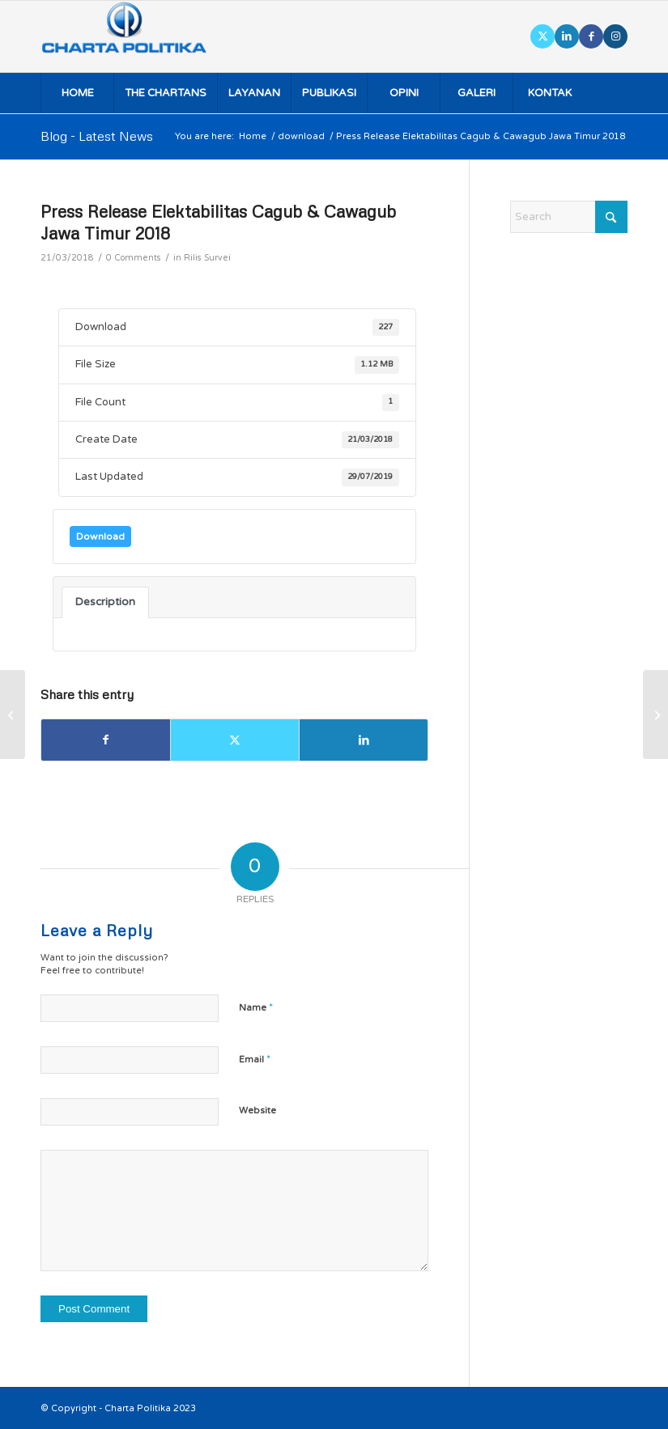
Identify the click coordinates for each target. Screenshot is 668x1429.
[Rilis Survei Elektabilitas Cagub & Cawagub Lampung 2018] (12, 714)
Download (100, 536)
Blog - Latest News (96, 136)
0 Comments (133, 257)
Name (256, 1007)
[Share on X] (235, 740)
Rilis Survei (207, 257)
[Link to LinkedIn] (567, 36)
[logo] (146, 36)
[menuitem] (76, 93)
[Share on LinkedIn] (364, 740)
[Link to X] (542, 36)
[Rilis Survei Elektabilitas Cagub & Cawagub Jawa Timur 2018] (655, 714)
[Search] (569, 217)
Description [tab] (105, 602)
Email (254, 1059)
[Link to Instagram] (615, 36)
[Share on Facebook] (105, 740)
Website (257, 1110)
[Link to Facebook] (591, 36)
